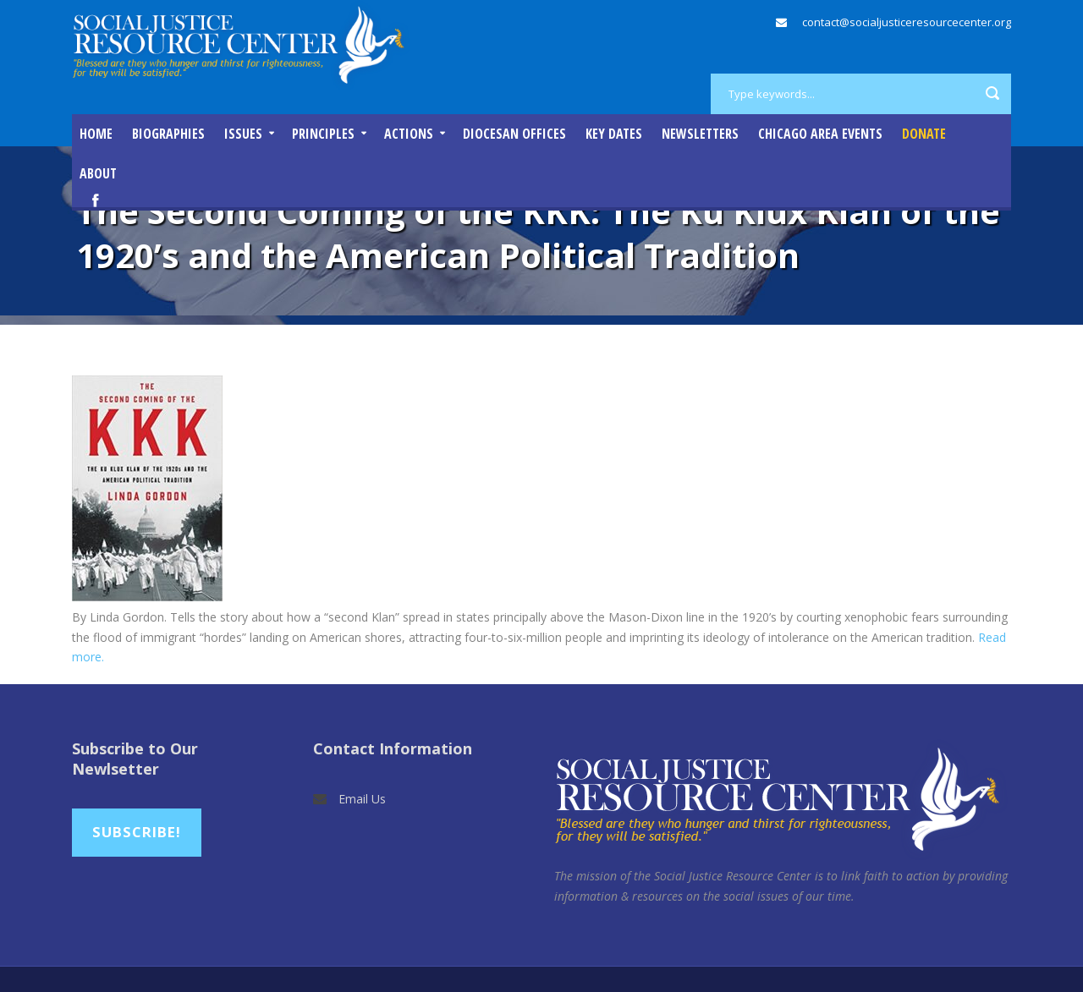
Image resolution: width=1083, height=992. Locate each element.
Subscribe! (136, 831)
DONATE (924, 133)
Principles (323, 133)
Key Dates (613, 133)
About (98, 173)
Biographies (168, 133)
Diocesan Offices (514, 133)
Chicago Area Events (820, 133)
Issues (243, 133)
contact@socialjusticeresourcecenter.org (906, 22)
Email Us (362, 799)
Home (96, 133)
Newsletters (700, 133)
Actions (408, 133)
